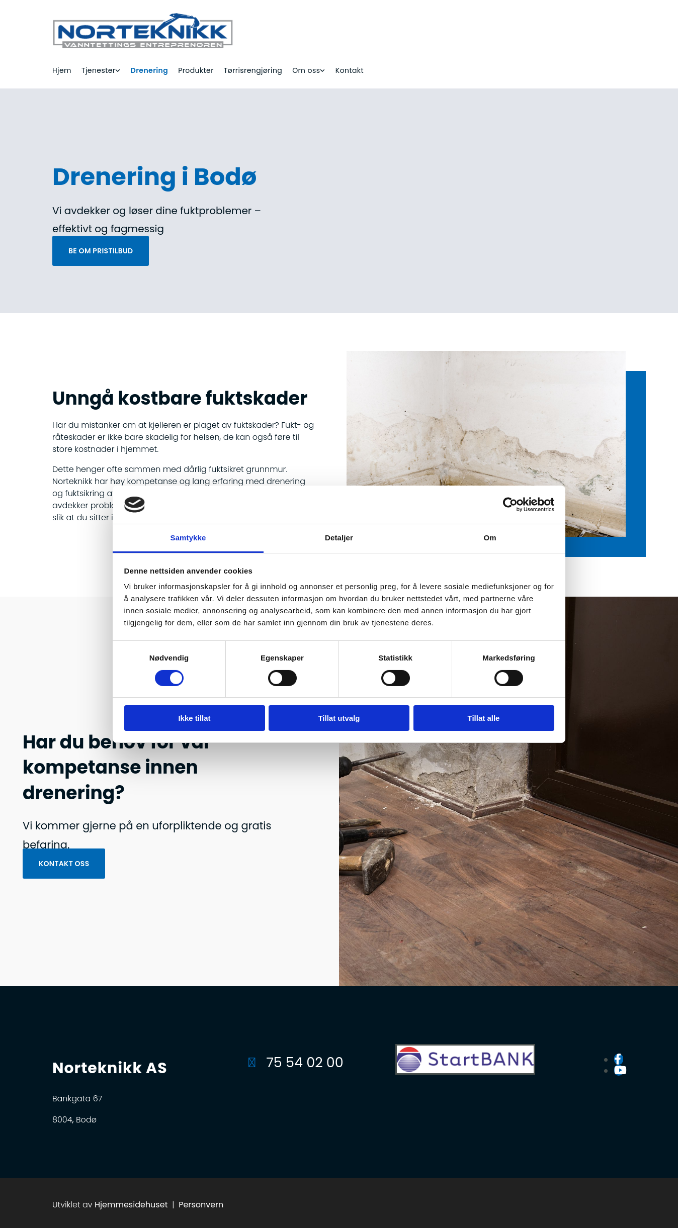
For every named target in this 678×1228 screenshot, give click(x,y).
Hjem (61, 70)
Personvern (201, 1204)
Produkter (196, 70)
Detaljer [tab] (339, 537)
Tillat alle (484, 718)
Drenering (149, 70)
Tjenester (98, 70)
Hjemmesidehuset (131, 1204)
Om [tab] (489, 537)
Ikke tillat (194, 718)
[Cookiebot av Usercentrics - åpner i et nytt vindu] (510, 504)
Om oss (306, 70)
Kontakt (349, 70)
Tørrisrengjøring (253, 70)
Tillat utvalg (339, 718)
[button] (100, 251)
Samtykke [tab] (188, 537)
